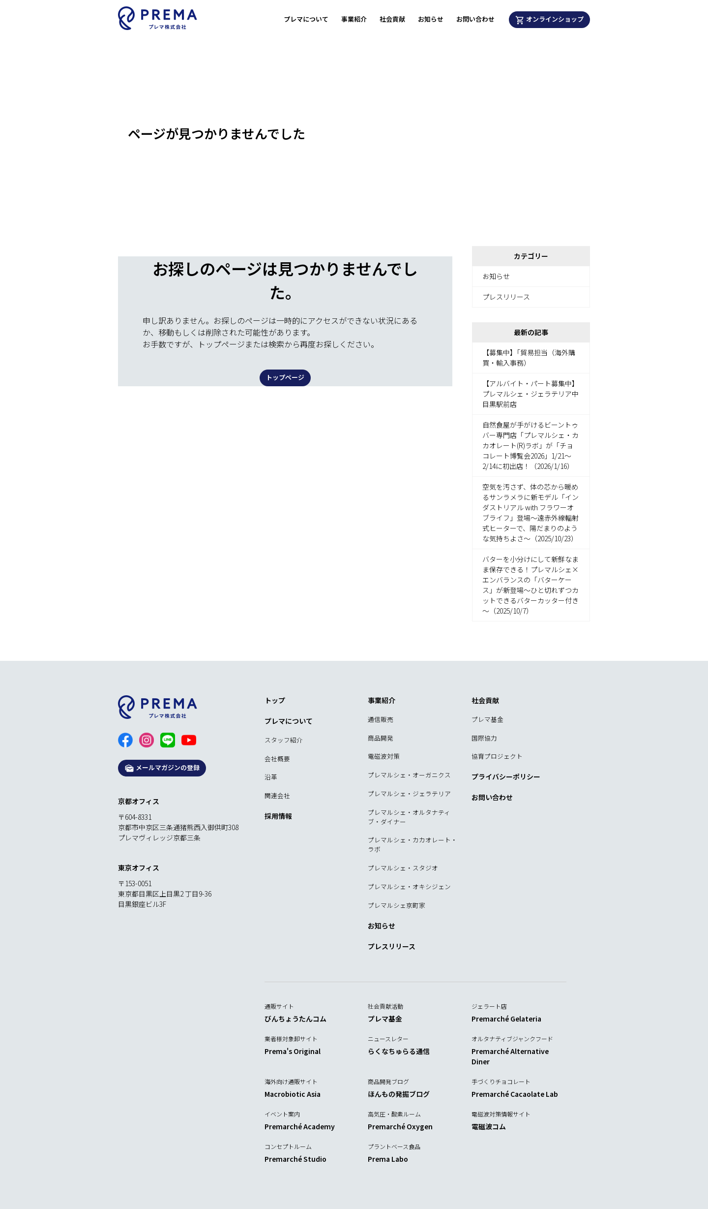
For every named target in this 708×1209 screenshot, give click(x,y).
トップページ (285, 377)
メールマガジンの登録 (162, 768)
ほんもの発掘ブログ (399, 1094)
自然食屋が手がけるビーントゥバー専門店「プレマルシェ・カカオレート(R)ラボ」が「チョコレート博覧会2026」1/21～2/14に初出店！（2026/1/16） (530, 445)
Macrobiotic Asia (293, 1094)
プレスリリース (506, 297)
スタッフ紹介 (284, 739)
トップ (275, 700)
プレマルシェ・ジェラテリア (409, 793)
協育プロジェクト (497, 756)
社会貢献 (392, 19)
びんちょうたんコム (295, 1018)
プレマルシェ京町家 (396, 905)
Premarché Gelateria (506, 1018)
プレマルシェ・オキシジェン (409, 886)
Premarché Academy (300, 1126)
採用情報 (278, 816)
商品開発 (380, 738)
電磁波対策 (384, 756)
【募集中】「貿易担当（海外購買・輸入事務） (528, 357)
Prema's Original (293, 1051)
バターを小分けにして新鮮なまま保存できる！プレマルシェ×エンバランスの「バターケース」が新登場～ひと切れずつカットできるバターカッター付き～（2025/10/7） (530, 585)
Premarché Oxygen (400, 1126)
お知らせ (430, 19)
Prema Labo (388, 1159)
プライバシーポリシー (506, 776)
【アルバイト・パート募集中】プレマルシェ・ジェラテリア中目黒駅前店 (530, 393)
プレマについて (306, 19)
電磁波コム (489, 1126)
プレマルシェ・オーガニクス (409, 774)
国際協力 (484, 738)
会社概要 (277, 758)
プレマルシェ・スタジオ (403, 867)
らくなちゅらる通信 (399, 1051)
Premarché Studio (295, 1159)
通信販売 (380, 719)
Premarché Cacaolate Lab (515, 1094)
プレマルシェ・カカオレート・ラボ (412, 844)
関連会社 (277, 795)
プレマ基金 (487, 719)
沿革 (271, 776)
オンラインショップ (549, 19)
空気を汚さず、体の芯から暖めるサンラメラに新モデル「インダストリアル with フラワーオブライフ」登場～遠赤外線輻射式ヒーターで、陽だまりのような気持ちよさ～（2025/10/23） (530, 512)
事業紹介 (354, 19)
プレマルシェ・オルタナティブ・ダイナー (409, 816)
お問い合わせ (475, 19)
